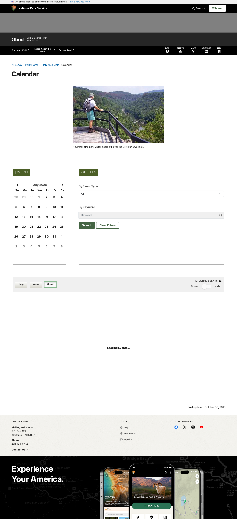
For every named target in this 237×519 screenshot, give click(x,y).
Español (126, 439)
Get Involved (66, 50)
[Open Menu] (217, 8)
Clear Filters (107, 225)
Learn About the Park (44, 50)
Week (36, 284)
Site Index (127, 433)
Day (21, 284)
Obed (18, 39)
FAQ (124, 427)
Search (198, 8)
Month (50, 284)
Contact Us (19, 449)
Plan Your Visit (20, 50)
